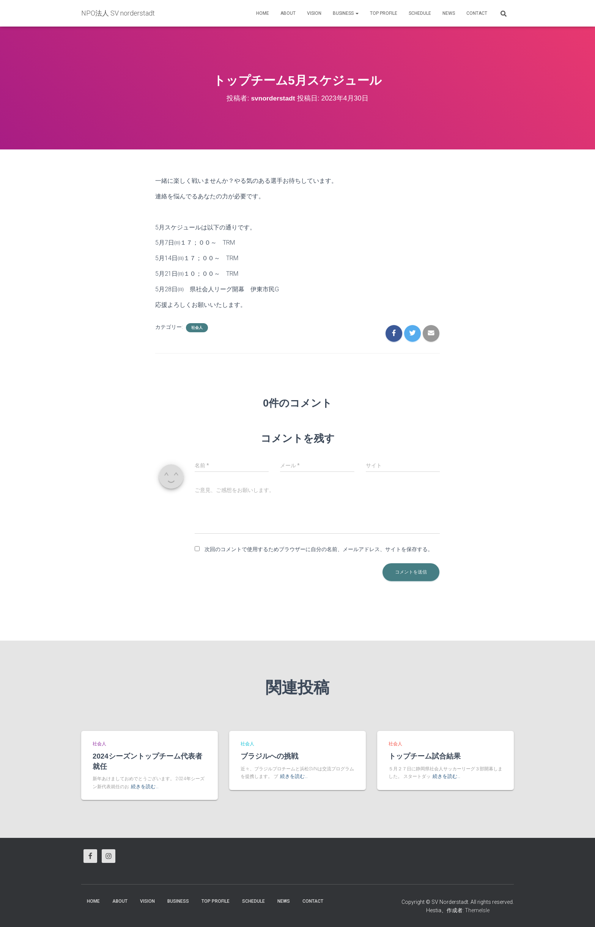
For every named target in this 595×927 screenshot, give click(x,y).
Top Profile (383, 13)
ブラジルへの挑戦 (269, 756)
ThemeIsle (477, 910)
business (346, 13)
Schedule (420, 13)
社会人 (197, 327)
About (288, 13)
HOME (262, 13)
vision (314, 13)
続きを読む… (144, 786)
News (448, 13)
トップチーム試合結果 (425, 756)
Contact (476, 13)
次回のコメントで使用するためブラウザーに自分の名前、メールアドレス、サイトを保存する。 (319, 549)
